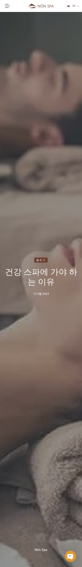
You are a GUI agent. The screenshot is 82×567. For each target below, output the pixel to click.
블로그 (41, 260)
